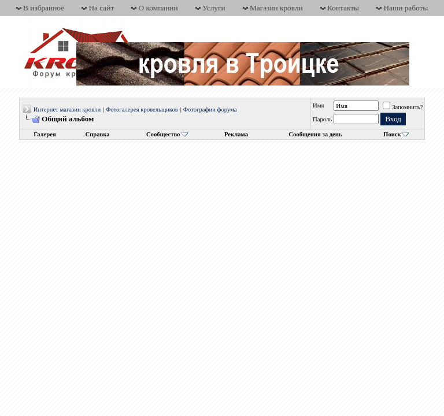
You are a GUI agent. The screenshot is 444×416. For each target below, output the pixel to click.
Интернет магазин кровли (67, 109)
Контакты (343, 7)
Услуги (213, 7)
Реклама (236, 134)
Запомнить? (403, 107)
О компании (158, 7)
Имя (318, 105)
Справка (98, 134)
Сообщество (167, 134)
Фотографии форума (210, 109)
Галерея (45, 134)
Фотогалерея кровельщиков (142, 109)
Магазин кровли (276, 7)
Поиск (392, 134)
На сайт (101, 7)
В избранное (43, 7)
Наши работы (405, 7)
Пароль (322, 119)
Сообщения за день (315, 134)
